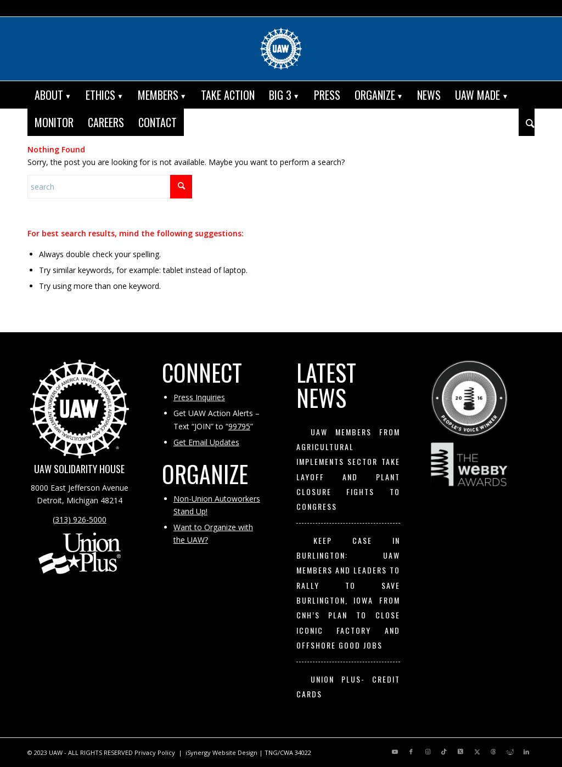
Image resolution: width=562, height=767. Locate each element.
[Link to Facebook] (411, 751)
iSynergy (198, 752)
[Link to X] (460, 751)
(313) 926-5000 (79, 519)
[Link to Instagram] (427, 751)
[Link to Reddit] (510, 751)
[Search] (527, 122)
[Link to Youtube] (394, 751)
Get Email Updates (206, 442)
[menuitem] (52, 95)
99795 (239, 426)
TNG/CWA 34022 (288, 752)
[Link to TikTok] (444, 751)
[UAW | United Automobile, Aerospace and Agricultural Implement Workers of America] (281, 49)
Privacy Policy (154, 752)
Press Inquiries (199, 397)
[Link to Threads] (493, 751)
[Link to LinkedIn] (526, 751)
